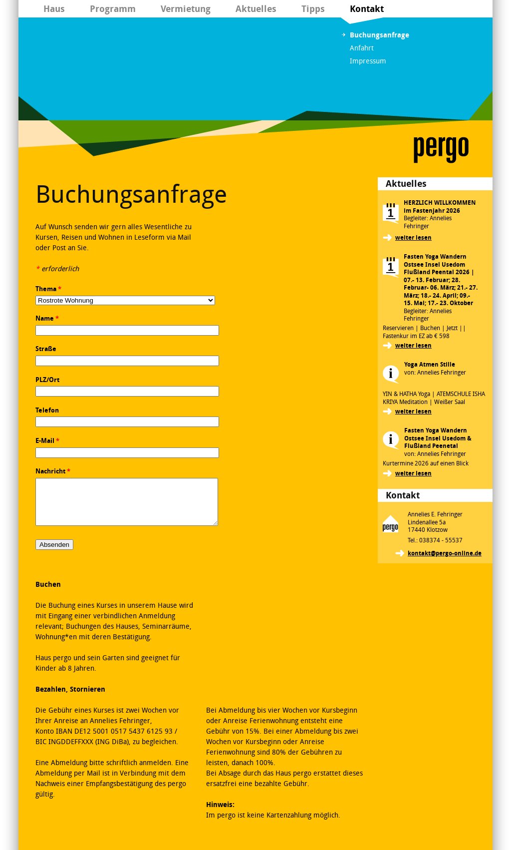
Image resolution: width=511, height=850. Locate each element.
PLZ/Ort (47, 380)
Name (47, 318)
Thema (48, 289)
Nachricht (52, 471)
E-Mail (47, 440)
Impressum (368, 61)
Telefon (47, 410)
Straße (45, 349)
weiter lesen (413, 237)
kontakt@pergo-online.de (445, 553)
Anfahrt (362, 48)
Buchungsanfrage (379, 35)
